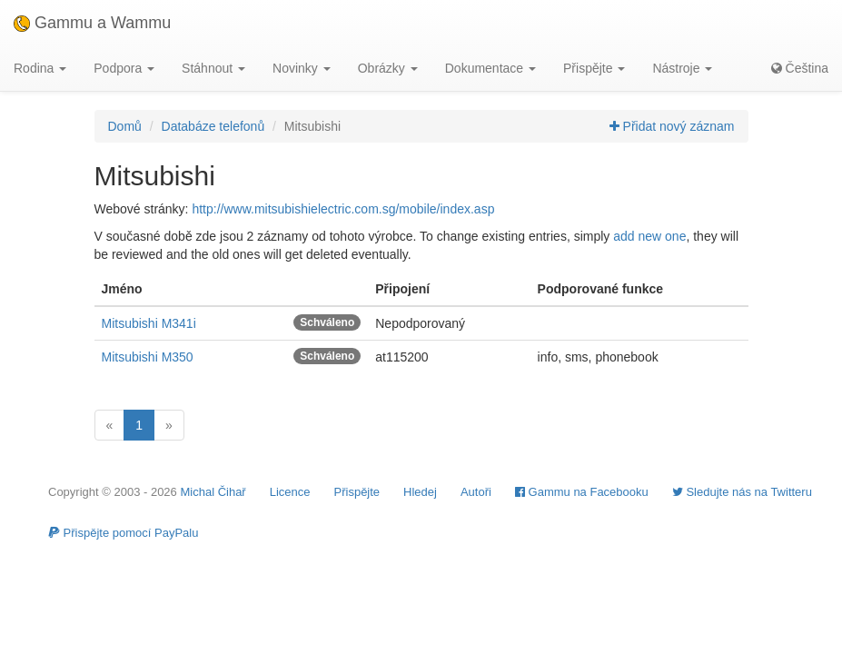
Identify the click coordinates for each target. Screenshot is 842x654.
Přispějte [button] (594, 68)
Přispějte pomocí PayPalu (123, 533)
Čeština (799, 68)
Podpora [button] (124, 68)
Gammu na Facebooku (582, 492)
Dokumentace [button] (490, 68)
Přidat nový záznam (672, 126)
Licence (290, 492)
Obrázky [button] (388, 68)
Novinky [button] (301, 68)
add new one (649, 236)
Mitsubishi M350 (147, 357)
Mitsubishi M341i (149, 323)
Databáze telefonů (213, 126)
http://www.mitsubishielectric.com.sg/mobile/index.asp (343, 209)
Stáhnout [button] (213, 68)
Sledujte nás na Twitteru (742, 492)
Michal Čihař (212, 492)
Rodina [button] (40, 68)
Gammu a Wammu (92, 23)
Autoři (476, 492)
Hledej (420, 492)
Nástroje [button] (682, 68)
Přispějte (357, 492)
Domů (125, 126)
